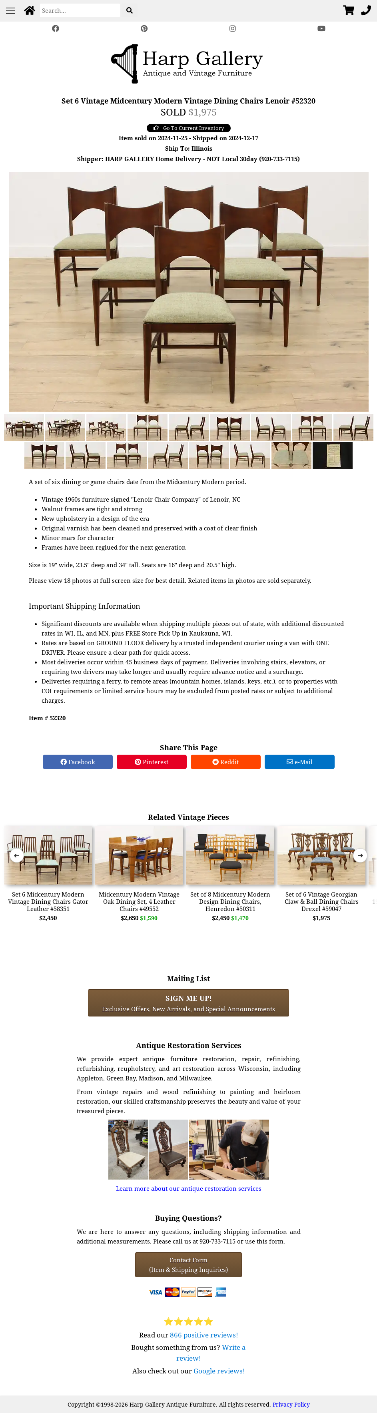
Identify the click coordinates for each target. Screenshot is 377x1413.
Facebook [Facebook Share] (77, 762)
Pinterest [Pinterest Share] (151, 762)
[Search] (80, 10)
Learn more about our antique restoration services (188, 1188)
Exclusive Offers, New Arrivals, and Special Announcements (188, 1003)
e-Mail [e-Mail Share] (300, 762)
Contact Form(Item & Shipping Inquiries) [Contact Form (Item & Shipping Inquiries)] (188, 1264)
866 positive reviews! (204, 1334)
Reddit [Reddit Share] (225, 762)
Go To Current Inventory (189, 128)
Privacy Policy (291, 1404)
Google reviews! (219, 1370)
